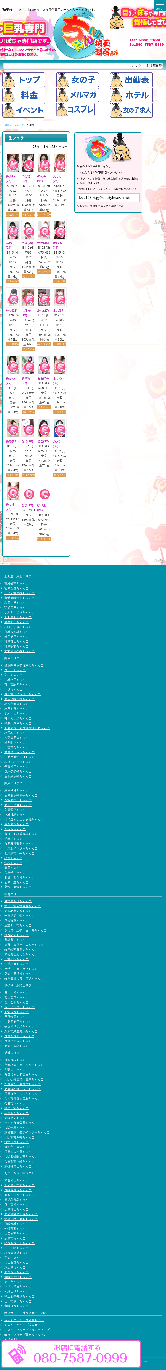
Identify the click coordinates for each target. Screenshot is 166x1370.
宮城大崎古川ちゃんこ (19, 598)
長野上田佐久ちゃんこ (19, 1041)
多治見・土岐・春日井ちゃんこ (25, 930)
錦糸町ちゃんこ (15, 742)
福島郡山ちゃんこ (16, 641)
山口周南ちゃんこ (16, 1233)
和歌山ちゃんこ (15, 1069)
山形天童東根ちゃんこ (19, 593)
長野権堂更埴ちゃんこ (19, 1026)
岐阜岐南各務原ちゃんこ (21, 949)
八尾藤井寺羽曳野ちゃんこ (22, 1099)
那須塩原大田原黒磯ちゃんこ (24, 819)
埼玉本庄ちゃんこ (16, 733)
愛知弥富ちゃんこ (16, 920)
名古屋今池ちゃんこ (18, 901)
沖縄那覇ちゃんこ (16, 1229)
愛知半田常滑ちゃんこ (19, 973)
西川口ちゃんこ (15, 670)
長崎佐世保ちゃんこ (18, 1190)
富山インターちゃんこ (19, 1007)
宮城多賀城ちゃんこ (18, 632)
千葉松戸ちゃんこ (16, 766)
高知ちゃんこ (13, 1257)
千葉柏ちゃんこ (15, 839)
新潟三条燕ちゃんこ (18, 1046)
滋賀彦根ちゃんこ (16, 1060)
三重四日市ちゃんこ (18, 925)
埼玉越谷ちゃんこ (16, 790)
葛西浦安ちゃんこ (16, 824)
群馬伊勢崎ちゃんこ (18, 771)
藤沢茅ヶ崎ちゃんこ (18, 776)
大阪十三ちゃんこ (16, 1127)
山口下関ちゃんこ (16, 1248)
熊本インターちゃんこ (19, 1195)
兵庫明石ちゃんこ (16, 1113)
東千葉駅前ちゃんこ (18, 685)
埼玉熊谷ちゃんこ (16, 709)
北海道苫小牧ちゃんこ (19, 651)
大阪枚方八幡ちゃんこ (19, 1137)
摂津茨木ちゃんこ (16, 1142)
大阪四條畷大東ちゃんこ (21, 1156)
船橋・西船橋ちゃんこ (19, 877)
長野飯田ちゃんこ (16, 1017)
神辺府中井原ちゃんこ (19, 1296)
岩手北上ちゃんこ (16, 622)
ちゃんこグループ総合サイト (24, 1320)
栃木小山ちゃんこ (16, 713)
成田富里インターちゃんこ (22, 694)
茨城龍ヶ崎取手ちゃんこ (21, 795)
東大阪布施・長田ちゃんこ (22, 1089)
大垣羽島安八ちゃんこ (19, 911)
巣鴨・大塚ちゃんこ (18, 887)
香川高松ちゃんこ (16, 1204)
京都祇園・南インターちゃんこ (25, 1065)
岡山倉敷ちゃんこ (16, 1262)
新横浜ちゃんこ (15, 829)
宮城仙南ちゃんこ (16, 583)
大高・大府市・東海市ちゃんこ (25, 945)
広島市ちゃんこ (15, 1238)
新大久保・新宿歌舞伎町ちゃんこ (27, 728)
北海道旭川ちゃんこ (18, 617)
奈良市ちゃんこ (15, 1103)
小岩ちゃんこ (13, 858)
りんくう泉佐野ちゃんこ (21, 1123)
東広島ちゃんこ (15, 1267)
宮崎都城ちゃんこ (16, 1224)
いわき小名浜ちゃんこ (19, 612)
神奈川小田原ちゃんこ (19, 762)
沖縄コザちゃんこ (16, 1291)
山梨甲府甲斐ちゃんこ (19, 1022)
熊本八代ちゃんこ (16, 1272)
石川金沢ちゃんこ (16, 1002)
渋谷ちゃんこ (13, 863)
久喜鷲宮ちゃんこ (16, 810)
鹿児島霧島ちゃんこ (18, 1200)
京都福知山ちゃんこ (18, 1166)
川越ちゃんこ (13, 689)
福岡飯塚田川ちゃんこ (19, 1243)
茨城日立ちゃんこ (16, 882)
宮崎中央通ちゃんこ (18, 1277)
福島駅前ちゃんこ (16, 646)
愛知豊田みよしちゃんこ (21, 954)
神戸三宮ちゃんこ (16, 1108)
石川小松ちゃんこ (16, 992)
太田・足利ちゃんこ (18, 805)
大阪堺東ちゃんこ (16, 1118)
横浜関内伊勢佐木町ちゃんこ (24, 665)
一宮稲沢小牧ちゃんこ (19, 916)
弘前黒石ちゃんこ (16, 608)
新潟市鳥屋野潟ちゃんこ (21, 1031)
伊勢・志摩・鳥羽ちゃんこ (22, 969)
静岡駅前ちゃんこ (16, 935)
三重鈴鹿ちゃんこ (16, 964)
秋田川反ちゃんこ (16, 603)
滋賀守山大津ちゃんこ (19, 1147)
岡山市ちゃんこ (15, 1282)
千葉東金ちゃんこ (16, 747)
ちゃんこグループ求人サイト (24, 1325)
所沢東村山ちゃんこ (18, 800)
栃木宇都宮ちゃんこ (18, 704)
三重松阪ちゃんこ (16, 959)
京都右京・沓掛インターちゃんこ (27, 1132)
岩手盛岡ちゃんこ (16, 636)
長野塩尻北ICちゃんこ (19, 1036)
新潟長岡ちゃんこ (16, 1012)
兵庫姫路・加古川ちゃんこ (22, 1094)
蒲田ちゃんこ (13, 868)
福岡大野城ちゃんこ (18, 1253)
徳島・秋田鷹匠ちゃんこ (21, 1219)
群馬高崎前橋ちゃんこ (19, 699)
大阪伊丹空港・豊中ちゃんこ (24, 1079)
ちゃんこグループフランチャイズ (27, 1330)
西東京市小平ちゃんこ (19, 853)
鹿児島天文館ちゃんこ (19, 1185)
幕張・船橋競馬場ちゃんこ (22, 834)
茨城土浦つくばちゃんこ (21, 757)
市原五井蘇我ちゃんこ (19, 843)
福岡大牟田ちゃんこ (18, 1287)
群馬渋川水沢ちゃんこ (19, 752)
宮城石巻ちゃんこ (16, 588)
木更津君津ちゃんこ (18, 738)
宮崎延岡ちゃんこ (16, 1306)
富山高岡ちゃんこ (16, 997)
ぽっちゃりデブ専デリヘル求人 (25, 1334)
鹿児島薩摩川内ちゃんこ (21, 1214)
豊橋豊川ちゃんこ (16, 940)
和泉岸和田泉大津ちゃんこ (22, 1084)
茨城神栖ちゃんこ (16, 815)
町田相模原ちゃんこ (18, 718)
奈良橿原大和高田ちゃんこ (22, 1074)
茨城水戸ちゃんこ (16, 680)
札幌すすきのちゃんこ (19, 627)
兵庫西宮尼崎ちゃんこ (19, 1161)
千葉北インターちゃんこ (21, 848)
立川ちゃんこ (13, 675)
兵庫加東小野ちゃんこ (19, 1152)
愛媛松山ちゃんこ (16, 1180)
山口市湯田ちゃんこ (18, 1301)
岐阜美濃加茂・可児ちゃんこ (24, 978)
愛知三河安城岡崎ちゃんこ (22, 906)
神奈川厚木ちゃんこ (18, 723)
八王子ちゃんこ (15, 873)
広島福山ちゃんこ (16, 1209)
